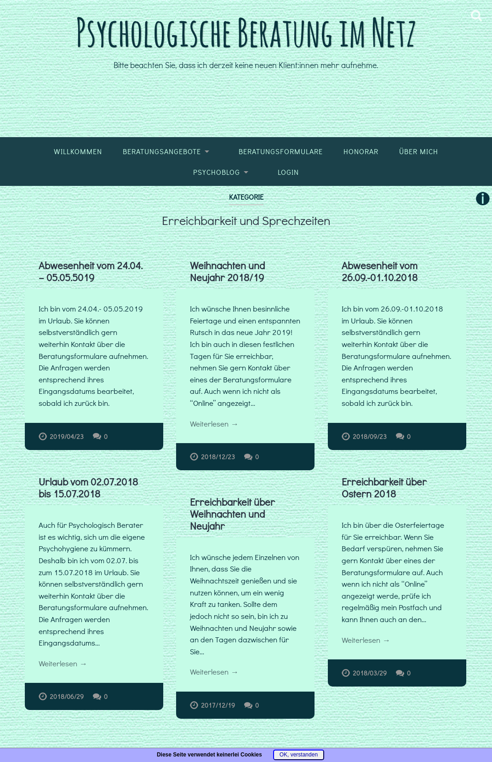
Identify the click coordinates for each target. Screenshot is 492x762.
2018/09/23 (370, 436)
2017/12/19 (218, 705)
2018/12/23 (218, 456)
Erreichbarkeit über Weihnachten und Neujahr (232, 514)
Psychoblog (216, 172)
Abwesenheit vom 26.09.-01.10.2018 (380, 271)
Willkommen (78, 151)
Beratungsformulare (281, 151)
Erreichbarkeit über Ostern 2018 (384, 487)
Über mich (418, 151)
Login (288, 172)
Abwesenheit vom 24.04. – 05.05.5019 (91, 271)
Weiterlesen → (214, 423)
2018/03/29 (370, 673)
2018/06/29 (67, 697)
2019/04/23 (67, 436)
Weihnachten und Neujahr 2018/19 (227, 271)
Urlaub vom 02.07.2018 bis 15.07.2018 (88, 487)
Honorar (360, 151)
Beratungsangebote (162, 151)
